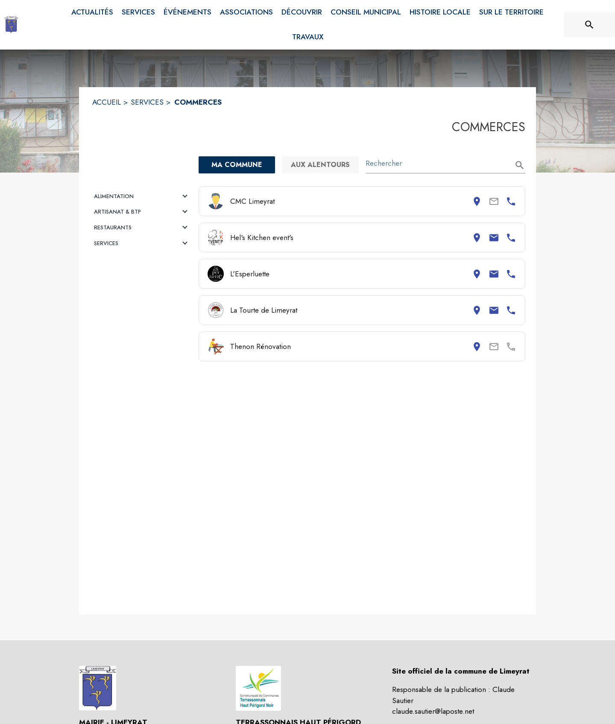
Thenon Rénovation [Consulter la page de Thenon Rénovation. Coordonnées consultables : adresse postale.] (260, 346)
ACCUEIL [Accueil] (106, 102)
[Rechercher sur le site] (589, 24)
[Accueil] (11, 24)
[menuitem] (92, 12)
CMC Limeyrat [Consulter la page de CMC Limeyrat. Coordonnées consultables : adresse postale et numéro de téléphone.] (252, 201)
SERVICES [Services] (147, 102)
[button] (142, 196)
